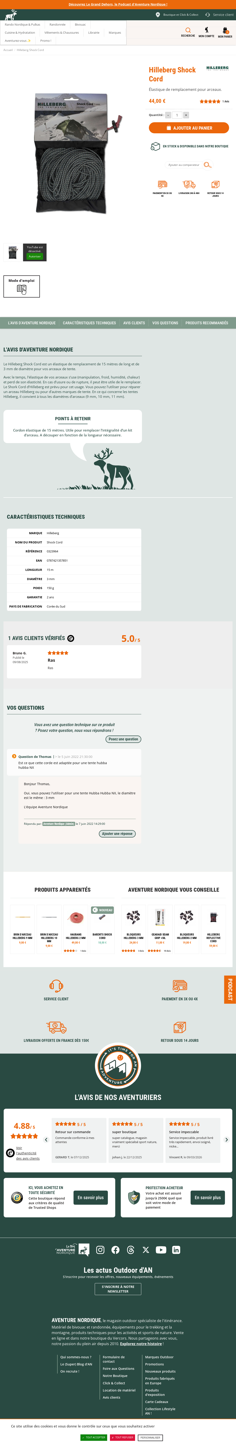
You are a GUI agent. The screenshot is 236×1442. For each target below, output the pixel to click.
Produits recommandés (207, 323)
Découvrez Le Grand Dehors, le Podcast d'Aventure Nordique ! (118, 4)
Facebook (115, 1249)
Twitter (146, 1249)
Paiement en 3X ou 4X (162, 194)
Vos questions (165, 323)
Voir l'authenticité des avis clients (28, 1153)
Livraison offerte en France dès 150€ (56, 1040)
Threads (130, 1249)
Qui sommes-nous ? (75, 1357)
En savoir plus (91, 1197)
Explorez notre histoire (141, 1343)
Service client (56, 999)
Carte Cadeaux (156, 1402)
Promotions (154, 1364)
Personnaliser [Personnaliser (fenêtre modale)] (150, 1437)
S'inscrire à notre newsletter (118, 1288)
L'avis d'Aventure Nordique (32, 323)
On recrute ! (69, 1371)
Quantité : (156, 115)
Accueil (8, 50)
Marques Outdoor (159, 1357)
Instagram (100, 1249)
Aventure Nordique (76, 1320)
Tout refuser (122, 1437)
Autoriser (35, 256)
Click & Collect (114, 1383)
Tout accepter (93, 1437)
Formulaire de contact (114, 1359)
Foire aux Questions (118, 1368)
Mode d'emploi (22, 280)
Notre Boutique (115, 1375)
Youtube (161, 1249)
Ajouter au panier (192, 128)
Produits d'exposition (155, 1392)
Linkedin (176, 1249)
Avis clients (111, 1397)
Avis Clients (134, 323)
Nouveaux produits (160, 1371)
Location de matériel (119, 1390)
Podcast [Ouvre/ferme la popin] (230, 989)
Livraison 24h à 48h (189, 193)
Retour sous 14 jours (215, 194)
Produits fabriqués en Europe (160, 1380)
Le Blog (72, 1249)
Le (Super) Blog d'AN (76, 1364)
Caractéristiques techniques (89, 323)
